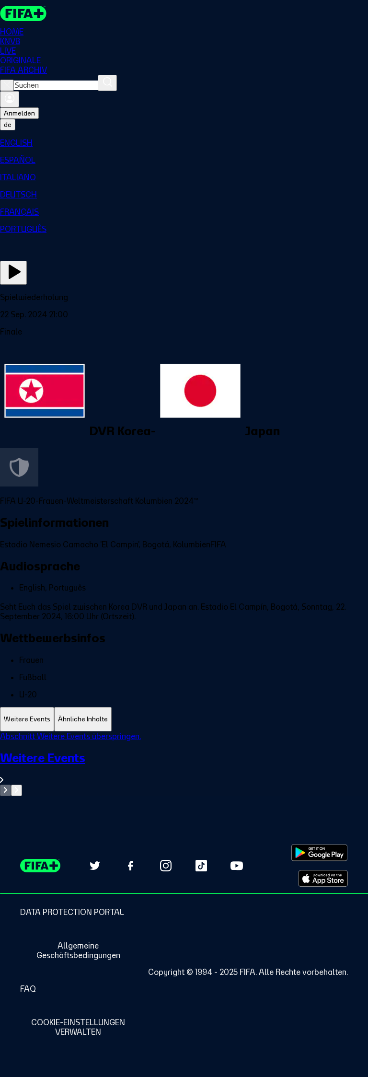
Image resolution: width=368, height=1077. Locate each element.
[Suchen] (107, 83)
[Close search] (7, 85)
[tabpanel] (184, 763)
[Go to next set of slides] (16, 790)
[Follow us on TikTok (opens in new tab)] (201, 865)
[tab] (27, 719)
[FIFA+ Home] (23, 13)
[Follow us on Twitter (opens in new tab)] (94, 865)
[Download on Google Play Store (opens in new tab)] (319, 852)
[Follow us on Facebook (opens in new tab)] (130, 865)
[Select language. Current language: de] (7, 124)
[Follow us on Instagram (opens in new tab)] (165, 865)
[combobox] (56, 85)
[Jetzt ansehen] (13, 273)
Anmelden (19, 113)
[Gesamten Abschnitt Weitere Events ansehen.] (184, 768)
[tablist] (184, 719)
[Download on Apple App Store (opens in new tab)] (323, 878)
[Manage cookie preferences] (78, 1027)
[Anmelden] (9, 99)
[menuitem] (184, 143)
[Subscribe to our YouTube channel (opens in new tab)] (236, 865)
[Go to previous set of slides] (5, 790)
